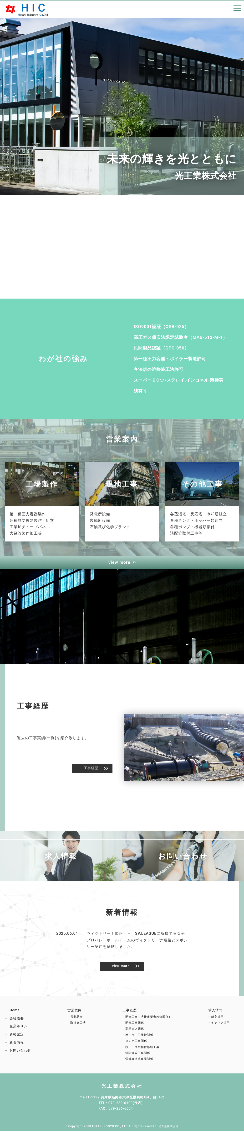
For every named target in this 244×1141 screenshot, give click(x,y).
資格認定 (17, 1037)
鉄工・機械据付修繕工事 (142, 1050)
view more (119, 565)
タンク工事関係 (136, 1044)
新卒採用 (217, 1020)
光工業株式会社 (122, 1089)
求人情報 (215, 1013)
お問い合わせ (20, 1054)
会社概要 (17, 1021)
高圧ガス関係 (134, 1032)
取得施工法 (78, 1026)
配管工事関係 (134, 1026)
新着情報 (17, 1046)
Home (15, 1013)
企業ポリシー (20, 1030)
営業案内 (74, 1013)
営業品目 (76, 1020)
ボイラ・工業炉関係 (139, 1038)
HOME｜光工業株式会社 (26, 9)
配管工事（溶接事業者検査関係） (148, 1020)
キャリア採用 (220, 1026)
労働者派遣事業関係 (139, 1062)
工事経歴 (91, 772)
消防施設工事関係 (137, 1056)
